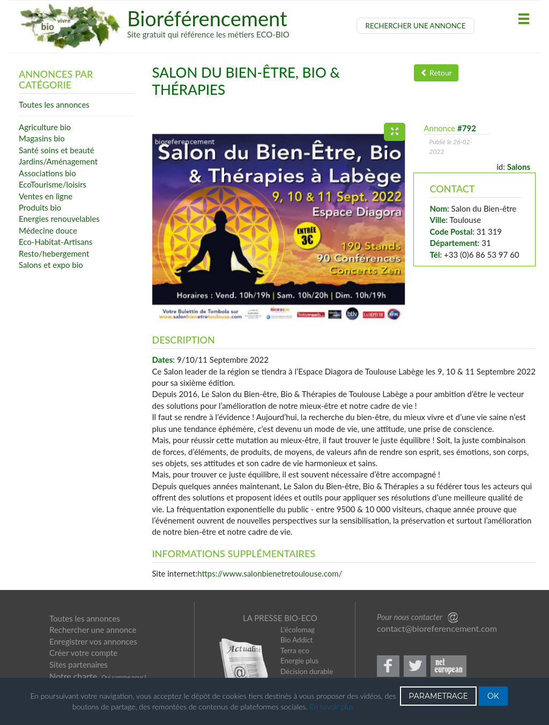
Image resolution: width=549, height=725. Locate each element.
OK (493, 696)
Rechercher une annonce (92, 629)
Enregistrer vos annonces (93, 641)
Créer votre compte (83, 652)
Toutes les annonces (84, 618)
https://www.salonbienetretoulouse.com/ (269, 573)
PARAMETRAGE (438, 696)
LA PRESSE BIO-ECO (280, 618)
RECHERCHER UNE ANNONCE (416, 25)
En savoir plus (331, 706)
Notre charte (73, 676)
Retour (436, 72)
